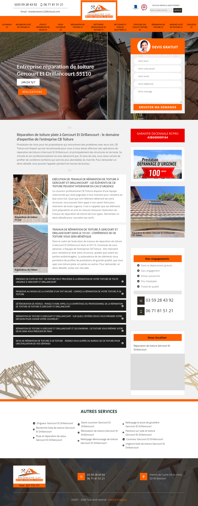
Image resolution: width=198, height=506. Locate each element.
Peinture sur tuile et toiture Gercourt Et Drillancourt (139, 432)
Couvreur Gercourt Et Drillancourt (143, 439)
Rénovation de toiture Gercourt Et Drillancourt (98, 432)
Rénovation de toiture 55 (78, 25)
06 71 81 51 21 (51, 4)
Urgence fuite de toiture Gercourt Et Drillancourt (144, 445)
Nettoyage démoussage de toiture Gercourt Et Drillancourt (98, 441)
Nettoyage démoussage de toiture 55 (98, 27)
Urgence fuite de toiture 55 (176, 25)
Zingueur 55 (191, 25)
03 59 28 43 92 (25, 4)
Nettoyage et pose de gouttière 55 (120, 27)
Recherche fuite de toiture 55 (23, 25)
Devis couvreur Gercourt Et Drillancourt (94, 424)
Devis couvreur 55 (60, 27)
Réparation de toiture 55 (158, 25)
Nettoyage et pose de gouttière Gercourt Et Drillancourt (141, 424)
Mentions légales (117, 499)
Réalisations (32, 91)
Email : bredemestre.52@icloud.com (40, 11)
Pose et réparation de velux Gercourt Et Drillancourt (49, 438)
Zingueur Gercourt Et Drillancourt (53, 423)
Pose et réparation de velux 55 (43, 27)
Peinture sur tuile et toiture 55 (139, 27)
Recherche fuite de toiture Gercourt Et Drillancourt (54, 429)
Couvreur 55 (7, 25)
